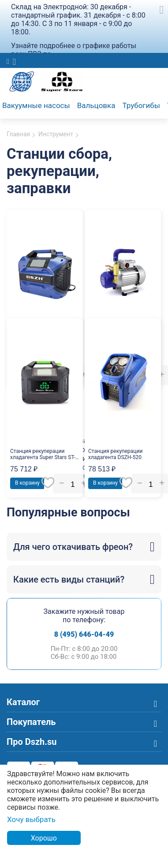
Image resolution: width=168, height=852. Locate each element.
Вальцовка (96, 105)
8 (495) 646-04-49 (84, 634)
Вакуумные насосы (36, 105)
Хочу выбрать (31, 819)
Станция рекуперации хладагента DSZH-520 (115, 454)
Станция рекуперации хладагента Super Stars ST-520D (42, 454)
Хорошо (44, 838)
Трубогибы (141, 105)
